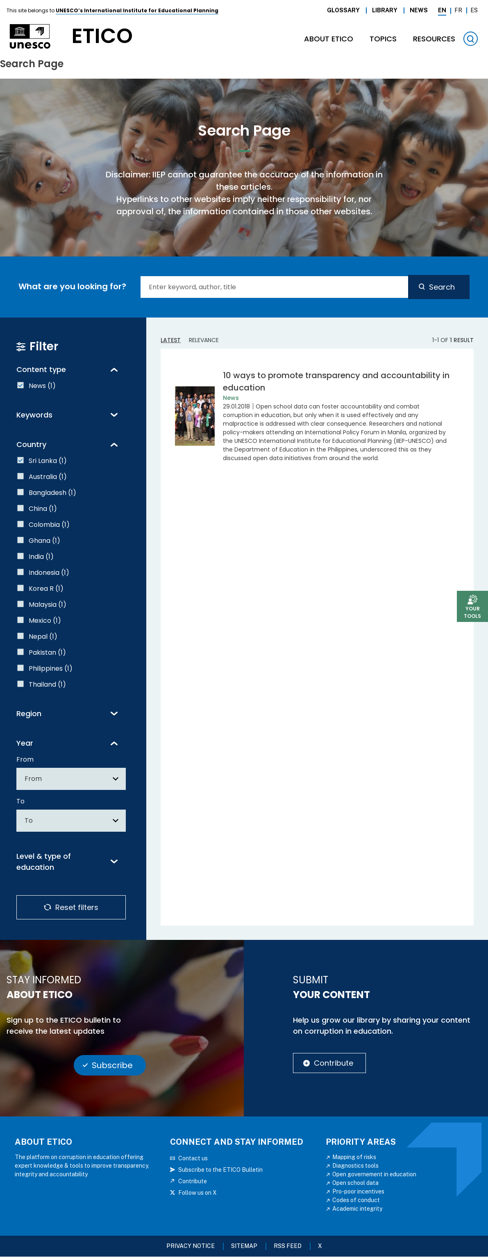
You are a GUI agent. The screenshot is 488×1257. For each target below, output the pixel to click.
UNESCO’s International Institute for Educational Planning (137, 10)
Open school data (355, 1183)
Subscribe (112, 1065)
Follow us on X (197, 1192)
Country (31, 444)
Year (24, 743)
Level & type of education (43, 861)
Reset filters (76, 907)
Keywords (34, 415)
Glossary (343, 10)
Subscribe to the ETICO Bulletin (220, 1169)
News (419, 10)
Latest (171, 340)
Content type (41, 369)
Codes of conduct (356, 1200)
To (20, 801)
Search (442, 287)
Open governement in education (374, 1174)
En (442, 10)
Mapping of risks (354, 1157)
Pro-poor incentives (358, 1191)
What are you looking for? (72, 286)
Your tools (472, 612)
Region (28, 713)
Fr (458, 10)
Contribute (333, 1063)
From (25, 759)
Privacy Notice (190, 1246)
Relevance (204, 340)
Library (384, 10)
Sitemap (244, 1246)
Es (474, 10)
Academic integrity (357, 1208)
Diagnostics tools (355, 1165)
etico (102, 36)
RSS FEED (288, 1246)
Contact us (193, 1158)
